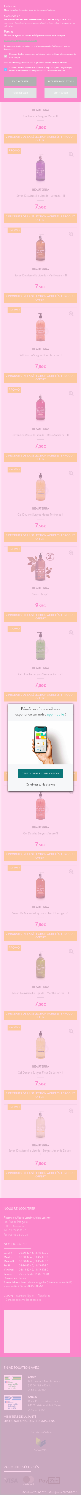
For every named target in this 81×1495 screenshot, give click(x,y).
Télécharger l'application (40, 773)
